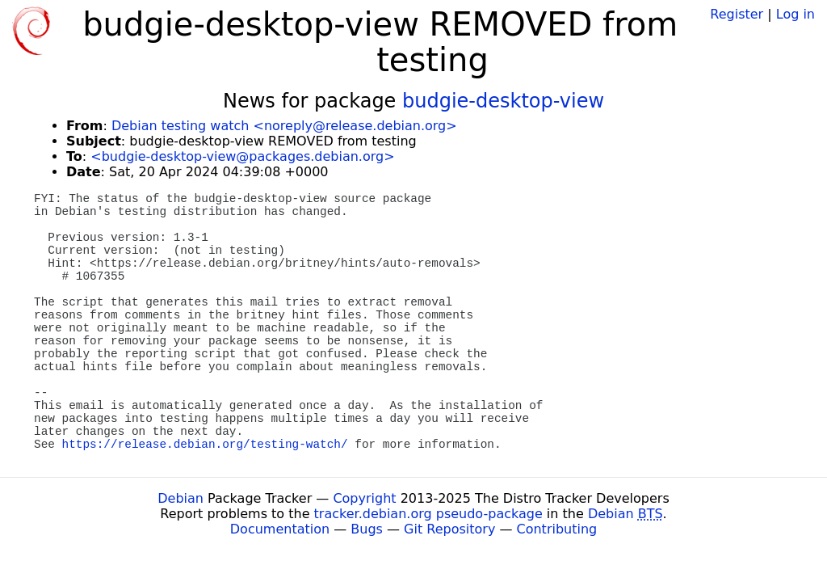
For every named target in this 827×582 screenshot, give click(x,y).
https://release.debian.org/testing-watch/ (205, 444)
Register (736, 14)
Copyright (364, 498)
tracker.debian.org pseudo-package (428, 513)
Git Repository (449, 529)
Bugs (367, 529)
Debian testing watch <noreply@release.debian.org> (284, 125)
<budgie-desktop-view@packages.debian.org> (242, 156)
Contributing (557, 529)
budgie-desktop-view (503, 101)
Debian (180, 498)
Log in (795, 14)
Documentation (280, 529)
